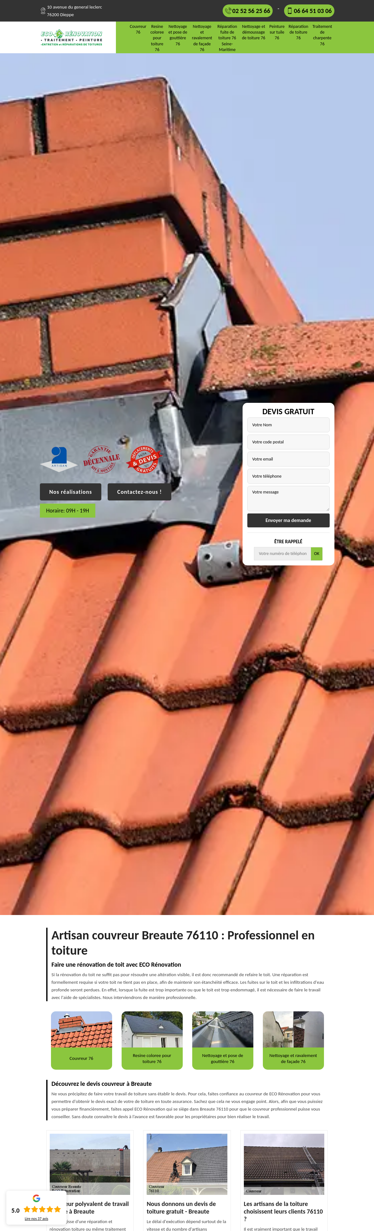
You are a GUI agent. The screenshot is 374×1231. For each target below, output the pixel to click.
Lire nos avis (36, 1218)
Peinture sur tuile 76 (277, 32)
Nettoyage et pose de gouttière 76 (177, 35)
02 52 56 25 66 (251, 11)
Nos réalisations (70, 491)
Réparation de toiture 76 (298, 32)
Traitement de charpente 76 (322, 35)
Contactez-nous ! (139, 491)
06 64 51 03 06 (313, 11)
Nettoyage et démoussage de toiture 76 (253, 32)
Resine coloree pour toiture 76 (157, 38)
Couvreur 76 (138, 29)
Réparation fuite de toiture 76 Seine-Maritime (227, 38)
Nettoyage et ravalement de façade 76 (202, 38)
